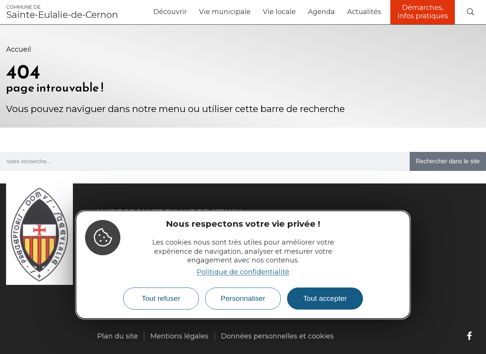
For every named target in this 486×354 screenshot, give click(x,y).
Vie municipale (225, 12)
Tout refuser (161, 298)
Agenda (321, 12)
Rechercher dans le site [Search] (448, 161)
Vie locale (279, 12)
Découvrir (170, 12)
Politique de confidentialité (243, 272)
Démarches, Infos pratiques (423, 11)
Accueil (18, 49)
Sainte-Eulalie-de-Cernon (62, 12)
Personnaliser (243, 298)
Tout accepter (325, 298)
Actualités (364, 12)
